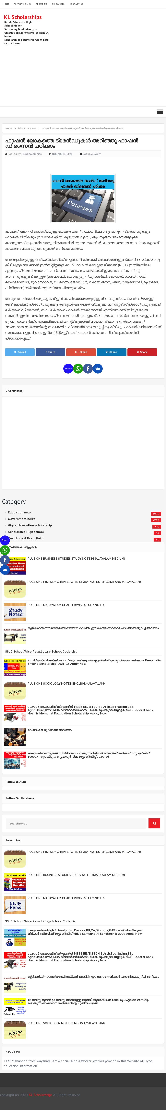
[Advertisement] (90, 74)
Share (50, 352)
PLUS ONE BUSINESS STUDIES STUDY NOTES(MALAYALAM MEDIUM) (76, 558)
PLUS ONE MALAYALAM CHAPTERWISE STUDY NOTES (66, 605)
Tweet (20, 352)
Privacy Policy (22, 4)
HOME (6, 4)
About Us (41, 4)
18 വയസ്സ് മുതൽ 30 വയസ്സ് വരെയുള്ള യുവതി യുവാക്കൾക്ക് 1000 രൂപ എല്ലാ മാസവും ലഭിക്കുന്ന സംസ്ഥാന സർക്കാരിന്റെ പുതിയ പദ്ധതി (88, 1001)
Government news (21, 519)
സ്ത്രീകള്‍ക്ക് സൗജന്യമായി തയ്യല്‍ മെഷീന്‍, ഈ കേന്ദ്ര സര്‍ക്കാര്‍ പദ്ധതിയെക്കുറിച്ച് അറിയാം (93, 628)
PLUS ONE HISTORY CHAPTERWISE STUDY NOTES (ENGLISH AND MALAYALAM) (84, 582)
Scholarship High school (26, 532)
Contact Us (76, 4)
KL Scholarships (23, 17)
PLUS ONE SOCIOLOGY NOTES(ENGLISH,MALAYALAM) (66, 683)
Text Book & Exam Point (26, 538)
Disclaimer (58, 4)
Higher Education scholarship (30, 525)
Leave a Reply (92, 153)
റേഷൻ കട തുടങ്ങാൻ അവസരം (50, 730)
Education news (20, 512)
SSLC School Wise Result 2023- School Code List (41, 651)
